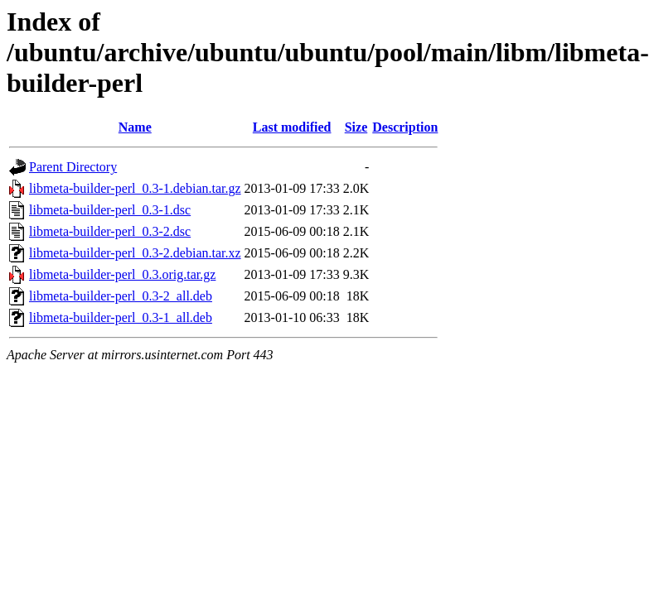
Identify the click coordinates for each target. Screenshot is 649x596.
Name (135, 127)
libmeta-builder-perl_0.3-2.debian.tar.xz (135, 253)
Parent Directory (73, 167)
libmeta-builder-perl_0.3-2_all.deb (120, 296)
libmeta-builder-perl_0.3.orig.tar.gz (122, 274)
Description (405, 127)
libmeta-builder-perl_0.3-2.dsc (110, 231)
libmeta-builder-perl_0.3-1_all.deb (120, 317)
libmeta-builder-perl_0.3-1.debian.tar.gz (135, 188)
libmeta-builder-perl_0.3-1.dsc (110, 210)
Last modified (292, 127)
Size (356, 127)
